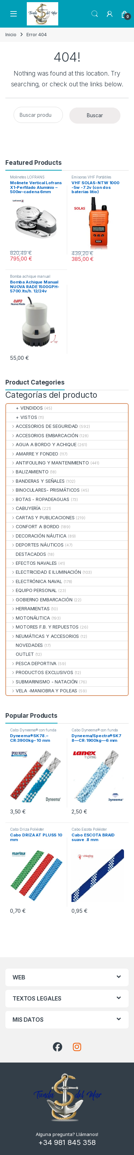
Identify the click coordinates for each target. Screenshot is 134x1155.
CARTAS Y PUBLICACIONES (40, 517)
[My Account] (110, 14)
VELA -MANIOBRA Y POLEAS (41, 690)
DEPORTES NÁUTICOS (35, 545)
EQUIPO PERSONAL (31, 590)
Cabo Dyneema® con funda (33, 730)
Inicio (10, 34)
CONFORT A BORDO (32, 526)
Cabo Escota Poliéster (88, 829)
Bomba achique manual (30, 276)
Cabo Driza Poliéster (27, 829)
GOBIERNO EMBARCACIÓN (39, 599)
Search (95, 14)
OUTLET (20, 654)
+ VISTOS (21, 417)
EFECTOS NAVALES (31, 563)
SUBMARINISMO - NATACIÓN (42, 681)
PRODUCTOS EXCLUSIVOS (39, 672)
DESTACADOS (26, 554)
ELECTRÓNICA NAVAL (34, 581)
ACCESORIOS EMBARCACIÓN (42, 435)
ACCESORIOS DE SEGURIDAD (42, 426)
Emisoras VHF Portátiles (91, 177)
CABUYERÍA (23, 508)
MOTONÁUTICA (28, 618)
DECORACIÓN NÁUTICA (36, 536)
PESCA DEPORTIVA (31, 663)
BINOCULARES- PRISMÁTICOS (43, 490)
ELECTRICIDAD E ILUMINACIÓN (43, 572)
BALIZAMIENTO (27, 471)
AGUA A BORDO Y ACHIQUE (41, 444)
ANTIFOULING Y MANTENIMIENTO (47, 463)
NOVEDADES (24, 645)
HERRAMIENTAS (28, 608)
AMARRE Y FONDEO (32, 454)
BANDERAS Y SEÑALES (35, 481)
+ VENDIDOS (24, 408)
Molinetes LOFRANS (27, 177)
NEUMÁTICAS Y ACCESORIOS (42, 636)
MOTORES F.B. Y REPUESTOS (42, 627)
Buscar (95, 115)
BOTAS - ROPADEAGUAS (37, 499)
